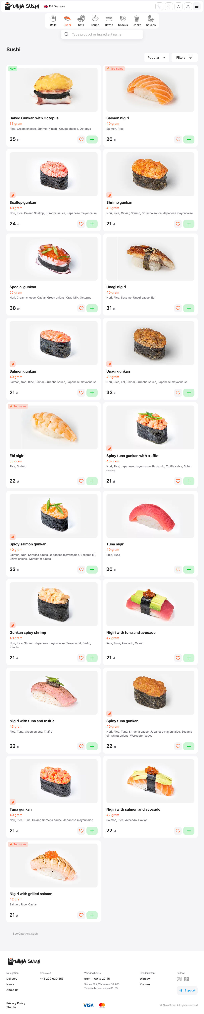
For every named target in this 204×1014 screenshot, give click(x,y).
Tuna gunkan (21, 809)
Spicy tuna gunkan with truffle (132, 456)
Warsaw (145, 978)
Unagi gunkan (118, 371)
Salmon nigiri (117, 118)
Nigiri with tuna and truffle (32, 721)
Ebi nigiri (17, 456)
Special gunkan (23, 287)
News (10, 984)
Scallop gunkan (23, 202)
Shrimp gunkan (119, 202)
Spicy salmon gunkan (28, 544)
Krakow (145, 984)
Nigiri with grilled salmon (31, 894)
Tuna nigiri (115, 544)
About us (12, 989)
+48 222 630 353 (52, 978)
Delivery (11, 978)
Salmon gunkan (23, 371)
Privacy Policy (15, 1003)
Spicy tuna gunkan (122, 721)
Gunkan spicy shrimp (28, 632)
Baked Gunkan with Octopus (34, 118)
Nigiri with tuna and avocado (131, 632)
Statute (11, 1007)
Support (187, 990)
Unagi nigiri (116, 287)
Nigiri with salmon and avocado (133, 809)
